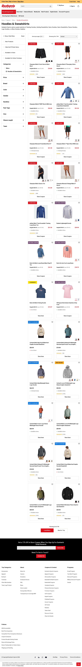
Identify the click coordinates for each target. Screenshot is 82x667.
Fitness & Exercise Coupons (52, 588)
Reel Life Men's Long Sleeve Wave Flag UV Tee (41, 264)
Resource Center (49, 613)
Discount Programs (72, 576)
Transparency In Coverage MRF (28, 593)
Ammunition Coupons (50, 576)
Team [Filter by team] (13, 126)
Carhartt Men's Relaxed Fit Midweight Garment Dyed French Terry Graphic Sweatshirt (66, 343)
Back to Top (61, 530)
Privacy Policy (63, 657)
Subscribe (60, 548)
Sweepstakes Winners (26, 590)
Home (3, 20)
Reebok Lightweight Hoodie (64, 223)
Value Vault (48, 610)
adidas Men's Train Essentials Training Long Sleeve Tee (40, 224)
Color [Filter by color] (13, 89)
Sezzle (69, 582)
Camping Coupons (49, 585)
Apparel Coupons (49, 574)
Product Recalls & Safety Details (10, 639)
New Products (9, 41)
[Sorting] (69, 36)
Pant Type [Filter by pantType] (13, 108)
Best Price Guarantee (7, 631)
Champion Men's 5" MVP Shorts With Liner (41, 104)
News (21, 585)
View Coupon (41, 77)
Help (78, 1)
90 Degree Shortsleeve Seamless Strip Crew (67, 303)
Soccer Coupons (49, 602)
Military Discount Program (73, 579)
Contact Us (41, 556)
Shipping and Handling (7, 648)
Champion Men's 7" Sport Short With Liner (67, 143)
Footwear (4, 579)
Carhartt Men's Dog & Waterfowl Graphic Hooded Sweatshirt (67, 465)
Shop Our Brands (49, 616)
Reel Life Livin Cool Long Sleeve (65, 263)
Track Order (72, 1)
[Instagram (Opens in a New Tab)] (42, 657)
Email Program (71, 571)
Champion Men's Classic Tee (37, 183)
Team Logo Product (7, 585)
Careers (22, 574)
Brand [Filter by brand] (13, 83)
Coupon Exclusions (6, 636)
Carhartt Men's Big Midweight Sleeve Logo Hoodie (39, 384)
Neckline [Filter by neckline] (13, 102)
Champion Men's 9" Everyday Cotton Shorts (66, 65)
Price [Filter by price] (13, 77)
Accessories (5, 571)
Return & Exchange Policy (8, 642)
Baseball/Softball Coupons (51, 579)
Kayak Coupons (49, 596)
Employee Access (24, 579)
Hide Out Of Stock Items (12, 47)
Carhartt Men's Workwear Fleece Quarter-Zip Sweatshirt (67, 505)
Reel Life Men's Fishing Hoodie (38, 302)
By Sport (4, 576)
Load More (47, 530)
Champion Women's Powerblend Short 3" (40, 143)
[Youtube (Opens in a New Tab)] (46, 657)
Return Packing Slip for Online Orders (11, 645)
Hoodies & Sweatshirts (15, 71)
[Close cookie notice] (80, 662)
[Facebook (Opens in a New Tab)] (35, 657)
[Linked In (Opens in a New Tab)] (39, 657)
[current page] (42, 36)
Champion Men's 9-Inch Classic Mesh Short (39, 65)
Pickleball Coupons (49, 599)
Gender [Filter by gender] (13, 96)
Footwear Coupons (49, 590)
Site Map (55, 657)
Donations (22, 576)
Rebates (47, 607)
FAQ (21, 582)
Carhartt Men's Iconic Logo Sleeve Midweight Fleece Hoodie (39, 424)
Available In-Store (10, 52)
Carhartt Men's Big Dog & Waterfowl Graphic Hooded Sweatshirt (39, 343)
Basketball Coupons (50, 582)
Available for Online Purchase (13, 58)
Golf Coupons (48, 593)
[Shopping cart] (78, 6)
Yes (78, 664)
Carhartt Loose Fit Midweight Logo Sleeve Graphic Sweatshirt (66, 384)
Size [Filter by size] (13, 114)
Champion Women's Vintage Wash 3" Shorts (66, 184)
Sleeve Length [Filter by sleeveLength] (13, 120)
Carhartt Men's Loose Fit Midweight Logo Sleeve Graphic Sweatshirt (67, 424)
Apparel (4, 574)
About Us (22, 571)
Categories (13, 64)
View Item (41, 316)
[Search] (36, 6)
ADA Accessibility (6, 628)
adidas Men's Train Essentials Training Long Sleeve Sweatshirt (67, 104)
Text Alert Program (72, 574)
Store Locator (23, 588)
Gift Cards (47, 605)
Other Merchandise (6, 582)
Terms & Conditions (75, 657)
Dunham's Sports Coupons (51, 571)
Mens (7, 68)
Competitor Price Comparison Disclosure (12, 633)
